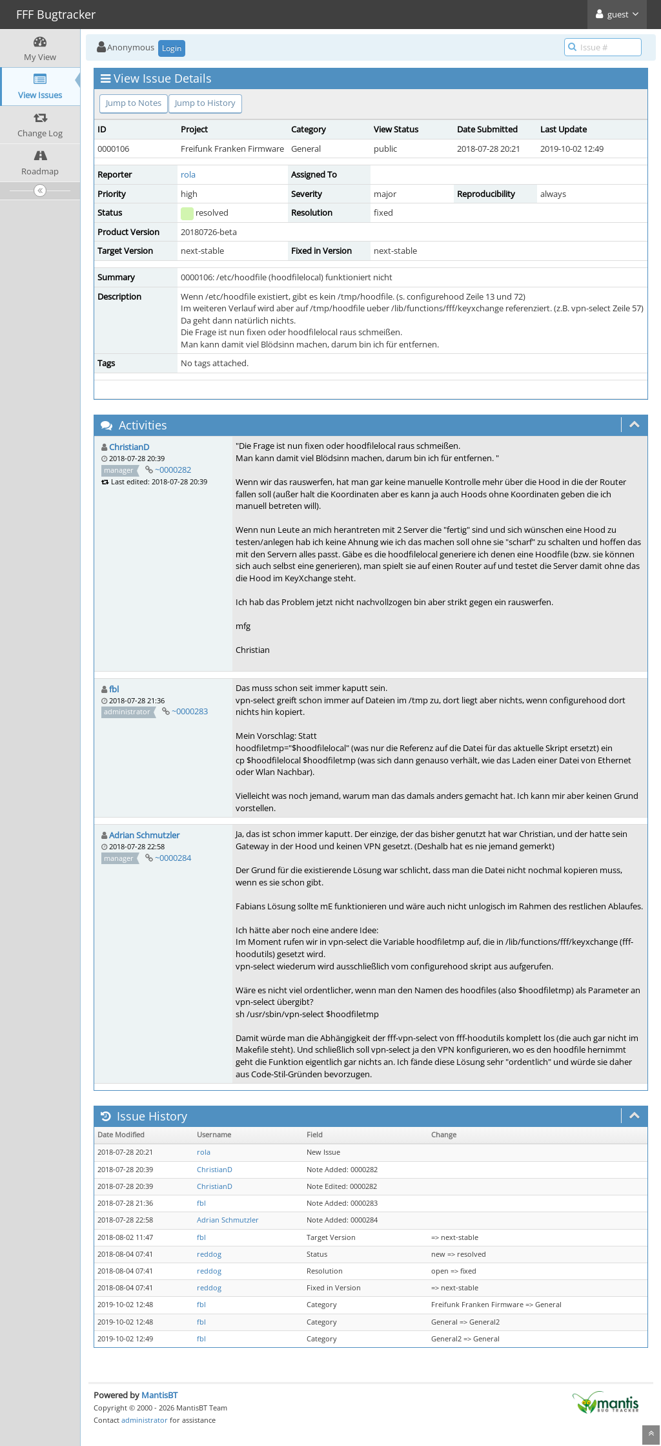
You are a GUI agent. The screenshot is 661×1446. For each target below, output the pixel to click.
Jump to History (205, 102)
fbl (114, 689)
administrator (144, 1420)
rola (188, 174)
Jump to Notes (133, 102)
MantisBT (159, 1395)
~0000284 (173, 857)
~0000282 (173, 469)
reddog (209, 1254)
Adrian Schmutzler (144, 835)
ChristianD (129, 447)
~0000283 (190, 711)
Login (171, 48)
